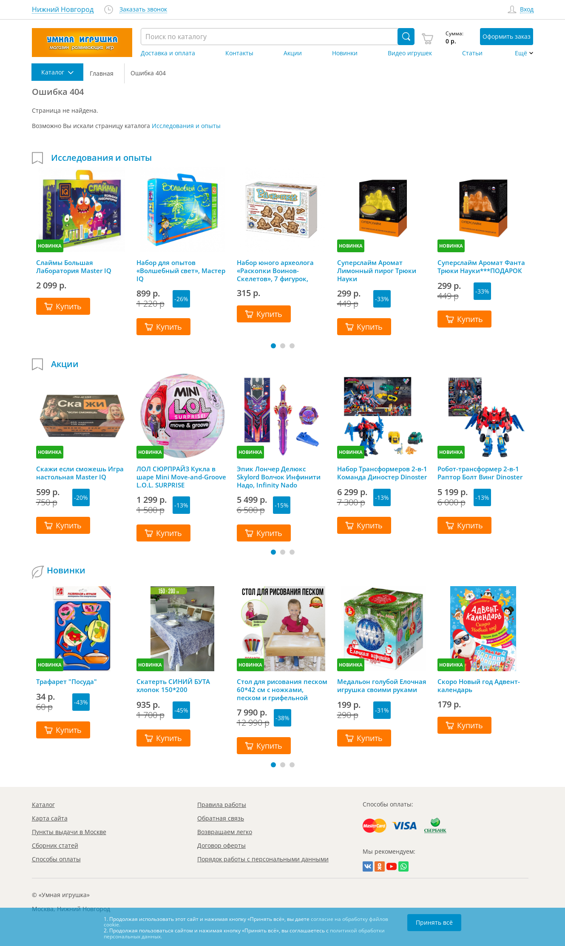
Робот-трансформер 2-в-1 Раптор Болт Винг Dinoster (479, 473)
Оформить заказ (507, 36)
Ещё (521, 53)
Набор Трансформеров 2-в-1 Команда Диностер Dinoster (382, 473)
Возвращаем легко (224, 832)
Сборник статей (55, 845)
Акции (293, 53)
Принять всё (434, 922)
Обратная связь (220, 818)
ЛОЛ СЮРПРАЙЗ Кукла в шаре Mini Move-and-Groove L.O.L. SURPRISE (181, 477)
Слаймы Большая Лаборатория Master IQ (73, 267)
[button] (273, 345)
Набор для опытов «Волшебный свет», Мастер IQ (180, 270)
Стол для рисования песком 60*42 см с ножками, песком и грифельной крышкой (282, 689)
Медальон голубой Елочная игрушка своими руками (381, 686)
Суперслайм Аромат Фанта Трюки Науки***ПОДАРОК (481, 267)
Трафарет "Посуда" (66, 682)
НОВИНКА (50, 245)
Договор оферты (221, 845)
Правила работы (221, 805)
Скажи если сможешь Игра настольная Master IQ (80, 473)
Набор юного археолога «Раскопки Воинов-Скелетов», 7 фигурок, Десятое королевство (275, 270)
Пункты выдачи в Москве (69, 832)
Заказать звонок (143, 9)
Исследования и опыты (186, 126)
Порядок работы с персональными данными (263, 859)
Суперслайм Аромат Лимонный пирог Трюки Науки (376, 270)
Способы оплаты (56, 859)
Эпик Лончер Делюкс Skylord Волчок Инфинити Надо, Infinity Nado (279, 477)
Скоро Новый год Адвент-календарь (478, 686)
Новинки (345, 53)
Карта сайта (50, 818)
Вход (527, 9)
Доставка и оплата (168, 53)
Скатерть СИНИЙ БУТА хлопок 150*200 (173, 686)
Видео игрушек (410, 53)
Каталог (43, 805)
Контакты (239, 53)
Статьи (472, 53)
